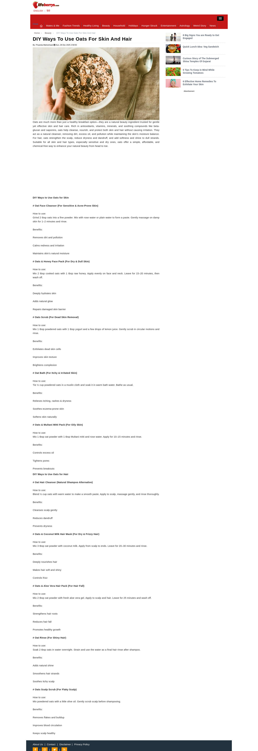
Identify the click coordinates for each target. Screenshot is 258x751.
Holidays (133, 25)
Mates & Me (52, 25)
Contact (51, 744)
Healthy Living (91, 25)
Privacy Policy (82, 744)
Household (119, 25)
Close (35, 24)
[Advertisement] (96, 173)
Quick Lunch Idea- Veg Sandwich (201, 46)
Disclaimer (65, 744)
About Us (38, 744)
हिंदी (48, 11)
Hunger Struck (149, 25)
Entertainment (168, 25)
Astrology (185, 25)
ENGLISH (38, 11)
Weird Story (199, 25)
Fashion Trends (71, 25)
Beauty (106, 25)
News (213, 25)
